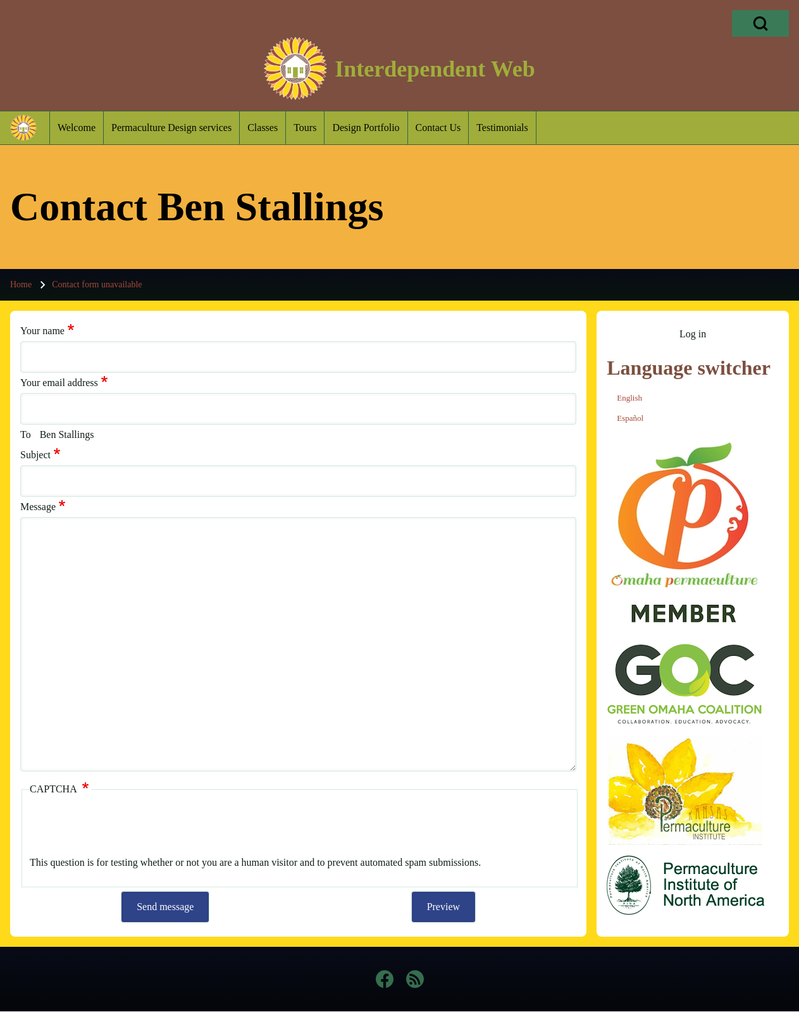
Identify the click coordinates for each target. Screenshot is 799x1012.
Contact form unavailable (97, 284)
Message (38, 506)
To (25, 434)
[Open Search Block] (760, 23)
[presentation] (126, 828)
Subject (35, 454)
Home (21, 284)
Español (630, 418)
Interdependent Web (435, 69)
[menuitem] (76, 127)
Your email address (59, 382)
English (629, 398)
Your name (42, 330)
